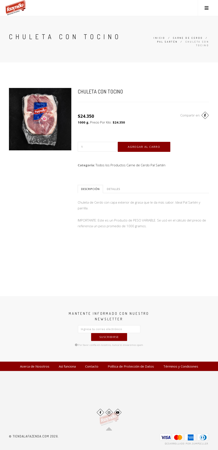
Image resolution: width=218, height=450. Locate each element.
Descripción (90, 189)
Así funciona (67, 366)
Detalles (113, 189)
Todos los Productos (111, 165)
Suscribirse (109, 337)
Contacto (91, 366)
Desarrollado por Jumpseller (186, 443)
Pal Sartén (167, 41)
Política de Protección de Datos (131, 366)
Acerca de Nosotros (34, 366)
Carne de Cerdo (188, 37)
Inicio (159, 37)
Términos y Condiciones (180, 366)
